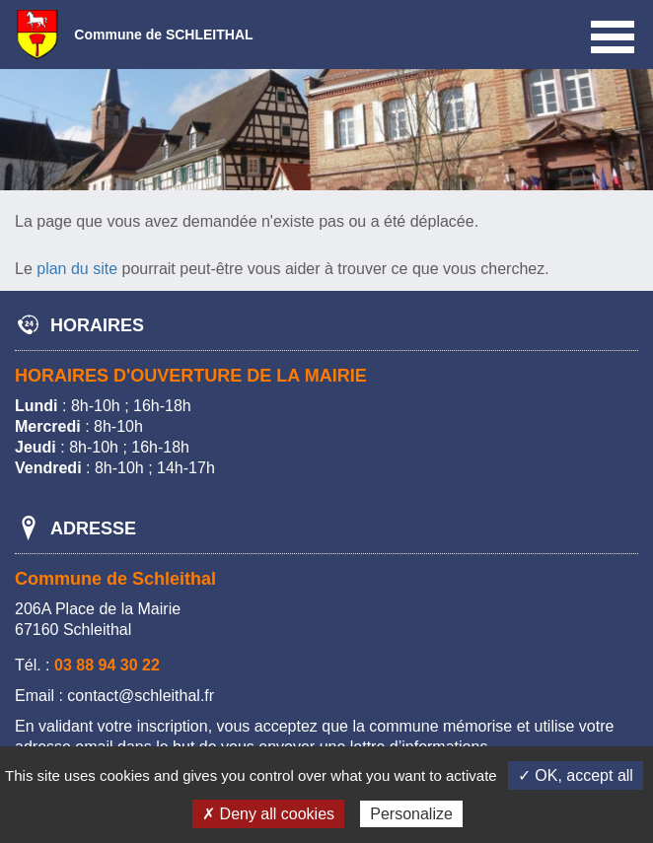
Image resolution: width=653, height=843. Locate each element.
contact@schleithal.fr (140, 695)
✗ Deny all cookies (268, 814)
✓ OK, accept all (575, 775)
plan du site (76, 268)
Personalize (411, 814)
